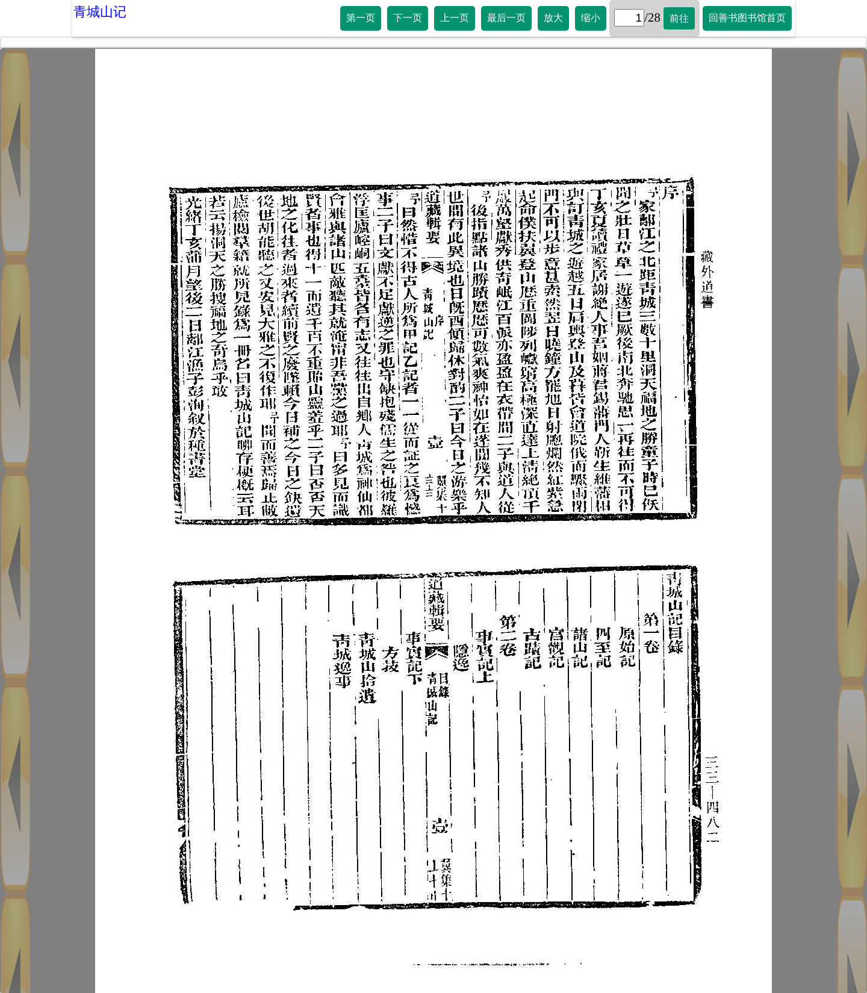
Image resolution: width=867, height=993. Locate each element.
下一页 (407, 18)
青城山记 (99, 11)
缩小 (590, 18)
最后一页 (506, 18)
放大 (553, 18)
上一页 (454, 18)
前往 (679, 18)
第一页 (360, 18)
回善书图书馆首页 (747, 18)
